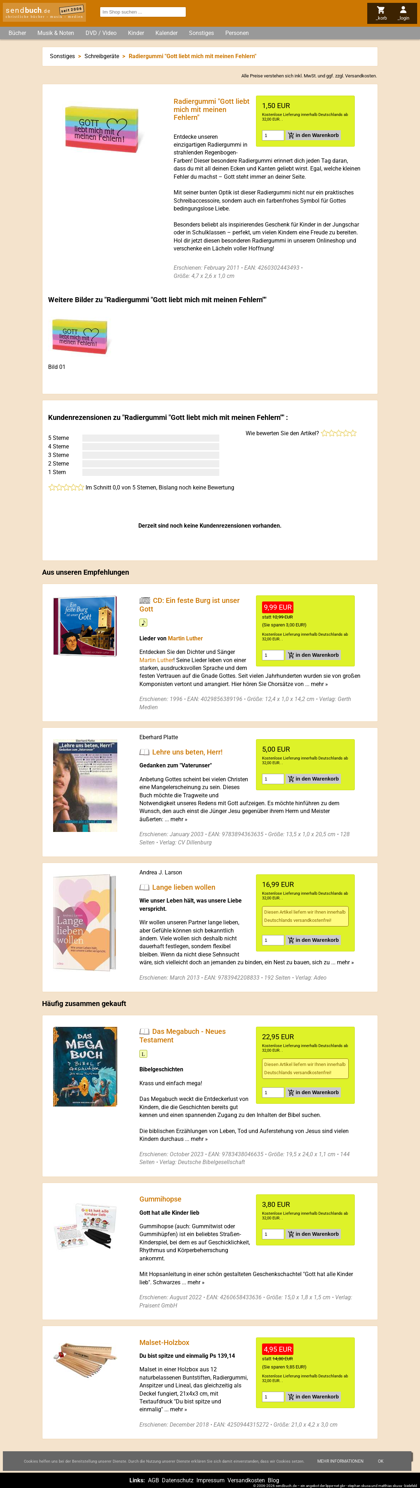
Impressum (210, 1480)
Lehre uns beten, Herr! (187, 751)
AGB (153, 1480)
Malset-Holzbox (164, 1342)
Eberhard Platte (158, 737)
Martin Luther (185, 638)
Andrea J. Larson (160, 872)
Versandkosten (360, 75)
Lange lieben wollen (183, 887)
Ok (381, 1461)
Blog (273, 1480)
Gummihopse (160, 1199)
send (28, 10)
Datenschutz (178, 1480)
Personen (237, 33)
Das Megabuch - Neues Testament (182, 1035)
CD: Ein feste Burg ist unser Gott (189, 604)
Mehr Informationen (340, 1461)
